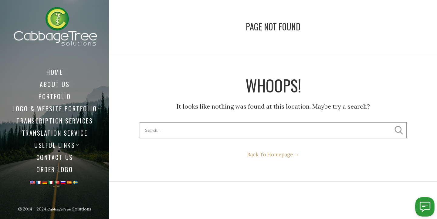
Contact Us (54, 157)
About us (54, 84)
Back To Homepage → (273, 157)
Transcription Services (54, 120)
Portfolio (55, 96)
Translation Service (55, 132)
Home (54, 72)
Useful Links (54, 145)
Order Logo (54, 169)
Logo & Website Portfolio (54, 108)
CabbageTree (59, 209)
